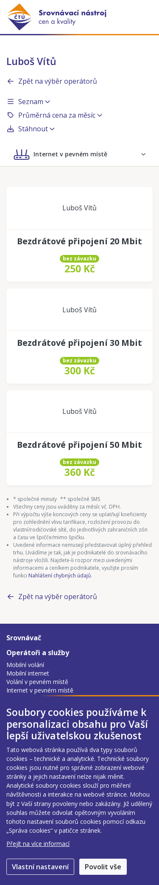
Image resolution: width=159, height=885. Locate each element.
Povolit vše (103, 866)
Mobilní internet (27, 673)
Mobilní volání (25, 665)
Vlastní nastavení (40, 866)
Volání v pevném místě (37, 682)
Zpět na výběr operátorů (51, 81)
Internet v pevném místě (39, 690)
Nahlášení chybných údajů (59, 575)
